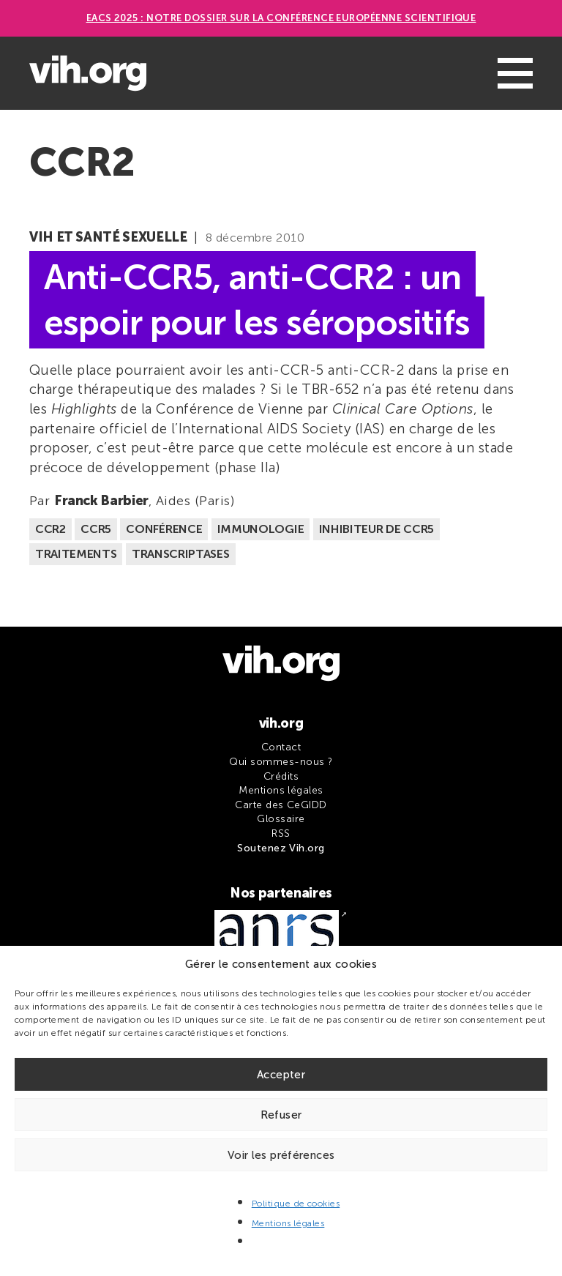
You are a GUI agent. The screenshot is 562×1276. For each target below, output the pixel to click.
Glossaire (280, 819)
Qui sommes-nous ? (280, 761)
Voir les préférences (281, 1155)
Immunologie (260, 529)
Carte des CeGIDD (281, 805)
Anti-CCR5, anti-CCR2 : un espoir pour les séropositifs (257, 299)
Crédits (281, 776)
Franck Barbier (101, 501)
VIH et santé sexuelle (108, 237)
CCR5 (95, 529)
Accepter (281, 1074)
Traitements (75, 554)
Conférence (164, 529)
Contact (281, 747)
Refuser (281, 1115)
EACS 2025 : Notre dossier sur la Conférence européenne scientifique (281, 17)
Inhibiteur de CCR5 (376, 529)
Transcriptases (181, 554)
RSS (280, 833)
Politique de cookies (296, 1203)
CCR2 (50, 529)
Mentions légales (288, 1223)
